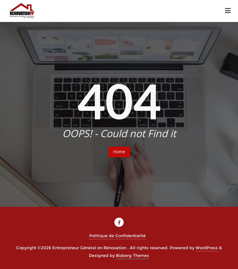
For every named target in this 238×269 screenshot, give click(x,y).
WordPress (207, 247)
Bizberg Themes (132, 255)
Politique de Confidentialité (117, 235)
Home (119, 151)
